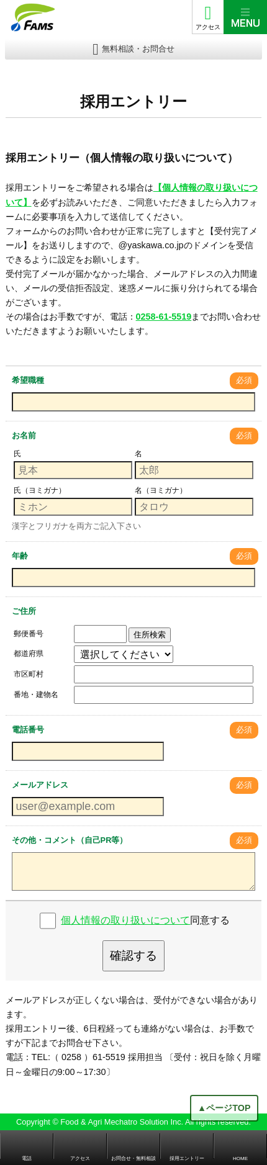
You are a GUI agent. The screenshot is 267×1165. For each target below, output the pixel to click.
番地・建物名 (36, 694)
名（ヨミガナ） (161, 490)
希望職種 (28, 380)
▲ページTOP (224, 1108)
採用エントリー (187, 1158)
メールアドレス (40, 784)
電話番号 (28, 729)
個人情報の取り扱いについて (125, 920)
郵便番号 (28, 633)
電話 (27, 1158)
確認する (133, 955)
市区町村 (28, 674)
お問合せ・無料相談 (133, 1158)
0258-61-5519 (164, 317)
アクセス (208, 27)
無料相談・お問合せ (138, 48)
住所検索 (150, 634)
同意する (145, 920)
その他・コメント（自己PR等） (70, 840)
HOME (240, 1158)
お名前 (24, 435)
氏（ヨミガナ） (40, 490)
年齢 (20, 555)
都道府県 (28, 653)
